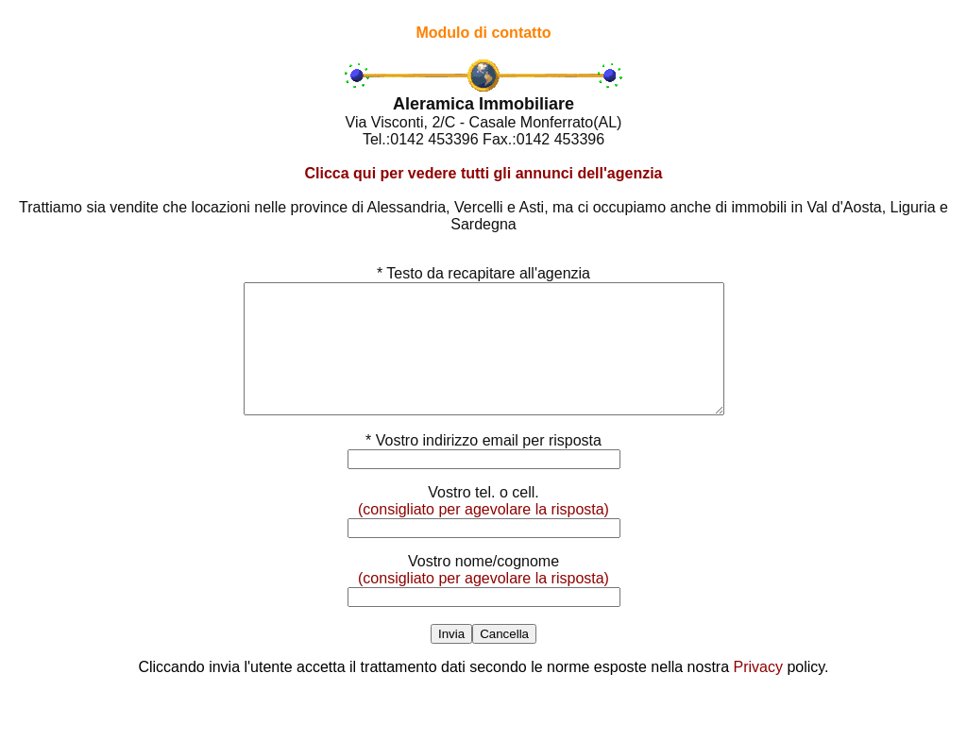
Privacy (758, 692)
